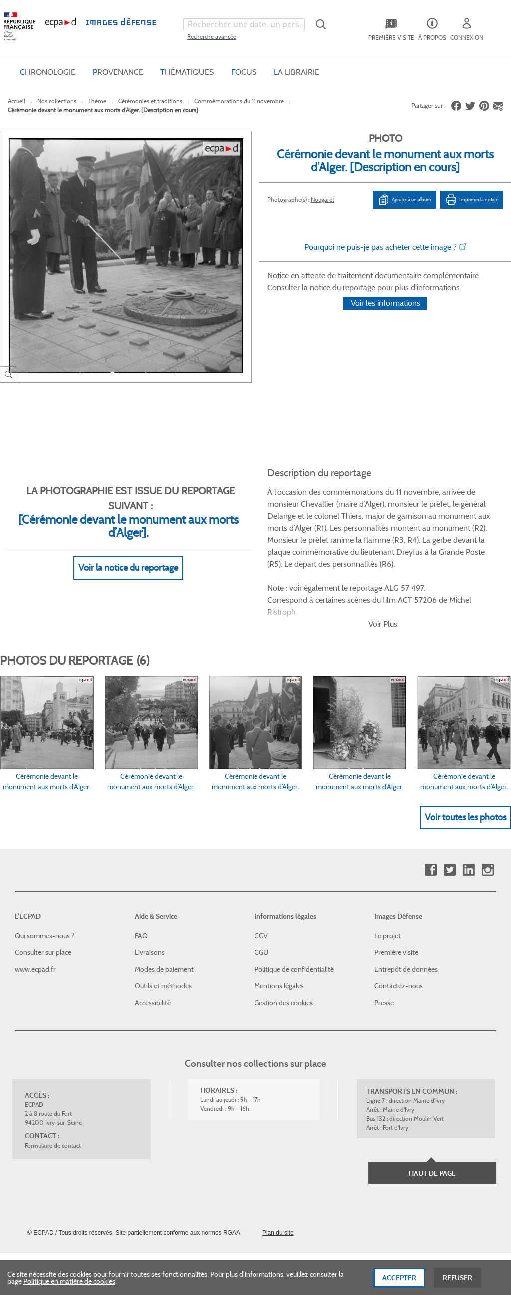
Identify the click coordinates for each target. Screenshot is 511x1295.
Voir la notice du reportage (128, 555)
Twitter (449, 824)
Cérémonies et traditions (150, 101)
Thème (97, 101)
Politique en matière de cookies (69, 1287)
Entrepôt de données (406, 922)
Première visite (396, 905)
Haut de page (432, 1126)
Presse (384, 956)
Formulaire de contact (53, 1099)
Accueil (16, 101)
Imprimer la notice (471, 200)
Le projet (387, 889)
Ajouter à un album (404, 200)
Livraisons (150, 905)
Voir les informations (385, 316)
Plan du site (278, 1186)
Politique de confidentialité (294, 922)
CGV (261, 889)
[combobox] (244, 24)
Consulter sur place (43, 905)
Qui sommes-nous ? (44, 889)
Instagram (487, 824)
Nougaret (322, 199)
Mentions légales (279, 939)
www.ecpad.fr (35, 922)
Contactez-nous (398, 939)
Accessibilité (153, 956)
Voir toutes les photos (465, 770)
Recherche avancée (211, 36)
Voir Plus (382, 577)
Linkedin (468, 824)
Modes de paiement (164, 922)
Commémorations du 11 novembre (239, 101)
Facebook (430, 824)
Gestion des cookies (284, 956)
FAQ (141, 889)
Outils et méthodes (163, 939)
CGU (261, 905)
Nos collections (56, 101)
